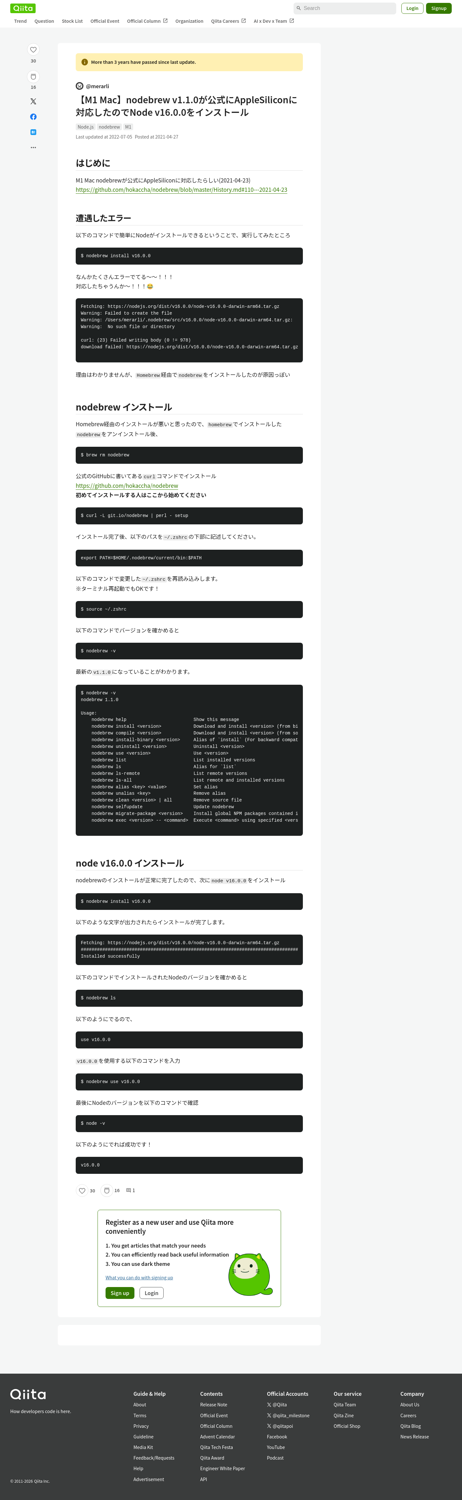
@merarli (92, 86)
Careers (408, 1415)
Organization (189, 21)
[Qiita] (23, 8)
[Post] (33, 101)
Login (412, 8)
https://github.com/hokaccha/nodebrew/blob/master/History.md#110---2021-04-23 (181, 189)
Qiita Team (345, 1404)
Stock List (72, 21)
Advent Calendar (217, 1436)
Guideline (143, 1436)
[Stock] (33, 76)
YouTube (276, 1447)
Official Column (147, 21)
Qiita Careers (228, 21)
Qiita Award (212, 1457)
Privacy (141, 1426)
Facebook (277, 1436)
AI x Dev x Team (274, 21)
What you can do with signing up (139, 1277)
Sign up (120, 1293)
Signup (439, 8)
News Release (414, 1436)
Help (138, 1468)
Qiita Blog (410, 1426)
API (203, 1479)
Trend (20, 21)
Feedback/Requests (154, 1457)
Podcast (275, 1457)
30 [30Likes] (33, 60)
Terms (139, 1415)
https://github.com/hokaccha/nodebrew (127, 485)
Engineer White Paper (222, 1468)
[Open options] (33, 147)
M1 (128, 126)
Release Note (213, 1404)
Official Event (104, 21)
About (139, 1404)
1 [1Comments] (130, 1190)
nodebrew (109, 126)
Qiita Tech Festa (216, 1447)
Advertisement (148, 1479)
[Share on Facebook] (33, 117)
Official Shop (347, 1426)
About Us (409, 1404)
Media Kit (143, 1447)
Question (44, 21)
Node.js (86, 126)
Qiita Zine (344, 1415)
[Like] (33, 49)
